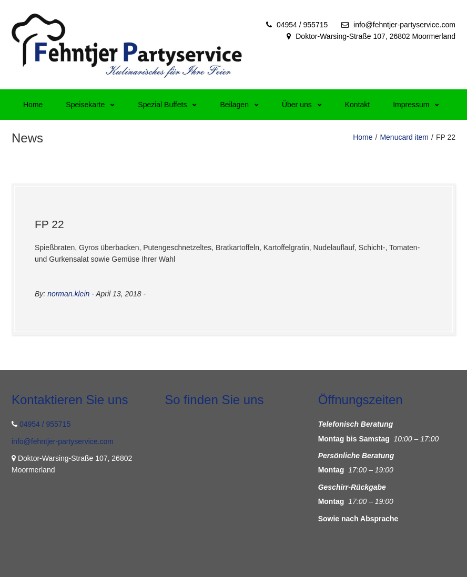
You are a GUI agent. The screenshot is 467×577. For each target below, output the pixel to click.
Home (33, 104)
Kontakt (357, 104)
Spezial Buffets (167, 104)
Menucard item (404, 137)
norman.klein (68, 294)
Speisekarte (90, 104)
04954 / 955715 (302, 24)
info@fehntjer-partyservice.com (404, 24)
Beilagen (239, 104)
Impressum (416, 104)
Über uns (302, 104)
